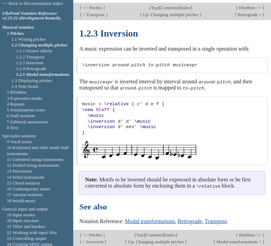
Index (185, 5)
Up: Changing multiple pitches (171, 11)
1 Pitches (15, 33)
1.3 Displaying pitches (31, 80)
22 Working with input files (32, 232)
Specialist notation (19, 135)
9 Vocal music (20, 141)
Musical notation (18, 27)
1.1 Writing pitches (28, 39)
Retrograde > (249, 11)
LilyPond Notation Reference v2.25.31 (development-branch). (32, 16)
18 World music (21, 200)
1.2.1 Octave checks (34, 50)
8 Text (12, 127)
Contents (169, 5)
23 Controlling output (26, 238)
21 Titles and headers (26, 226)
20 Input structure (23, 220)
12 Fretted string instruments (33, 165)
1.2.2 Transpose (30, 56)
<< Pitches (92, 5)
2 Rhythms (17, 92)
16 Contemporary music (29, 188)
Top (154, 5)
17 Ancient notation (25, 194)
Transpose (216, 218)
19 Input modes (21, 214)
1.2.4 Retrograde (31, 68)
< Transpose (93, 11)
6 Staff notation (21, 115)
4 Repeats (16, 104)
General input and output (25, 208)
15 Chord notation (23, 183)
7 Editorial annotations (27, 121)
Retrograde (190, 218)
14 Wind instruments (26, 177)
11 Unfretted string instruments (35, 159)
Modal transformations (150, 218)
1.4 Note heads (24, 86)
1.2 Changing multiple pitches (39, 44)
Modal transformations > (239, 238)
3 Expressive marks (24, 98)
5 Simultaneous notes (26, 109)
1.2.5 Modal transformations (42, 74)
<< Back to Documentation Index (32, 3)
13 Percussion (19, 171)
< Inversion (93, 238)
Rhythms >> (250, 5)
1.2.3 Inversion (29, 62)
